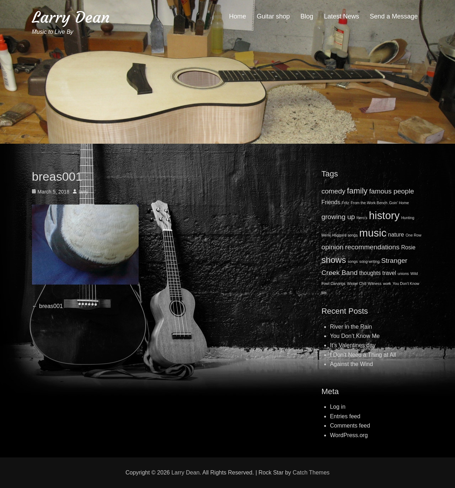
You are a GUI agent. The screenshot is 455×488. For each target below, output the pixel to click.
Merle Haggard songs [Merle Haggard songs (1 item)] (339, 235)
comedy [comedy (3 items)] (333, 191)
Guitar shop (273, 16)
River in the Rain (351, 327)
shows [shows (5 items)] (333, 260)
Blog (306, 16)
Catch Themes (311, 473)
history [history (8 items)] (384, 215)
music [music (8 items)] (373, 233)
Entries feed (345, 416)
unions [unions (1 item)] (403, 273)
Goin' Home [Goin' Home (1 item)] (399, 203)
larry (83, 192)
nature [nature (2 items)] (396, 235)
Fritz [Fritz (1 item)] (345, 203)
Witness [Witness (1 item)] (374, 283)
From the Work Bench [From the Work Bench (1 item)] (369, 203)
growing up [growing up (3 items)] (338, 217)
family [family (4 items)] (357, 190)
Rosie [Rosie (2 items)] (408, 247)
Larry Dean (71, 17)
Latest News (341, 16)
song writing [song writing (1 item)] (369, 261)
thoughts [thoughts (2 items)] (370, 273)
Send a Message (394, 16)
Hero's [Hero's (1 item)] (362, 218)
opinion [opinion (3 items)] (332, 247)
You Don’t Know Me (355, 336)
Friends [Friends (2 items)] (330, 202)
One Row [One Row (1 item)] (413, 235)
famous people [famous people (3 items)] (391, 191)
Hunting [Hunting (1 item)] (407, 218)
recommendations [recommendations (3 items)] (372, 247)
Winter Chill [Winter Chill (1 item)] (356, 283)
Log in (338, 407)
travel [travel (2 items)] (389, 273)
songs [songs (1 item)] (353, 261)
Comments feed (350, 426)
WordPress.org (349, 435)
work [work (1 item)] (387, 283)
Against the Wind (351, 364)
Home (237, 16)
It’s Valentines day (352, 345)
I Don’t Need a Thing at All (363, 355)
